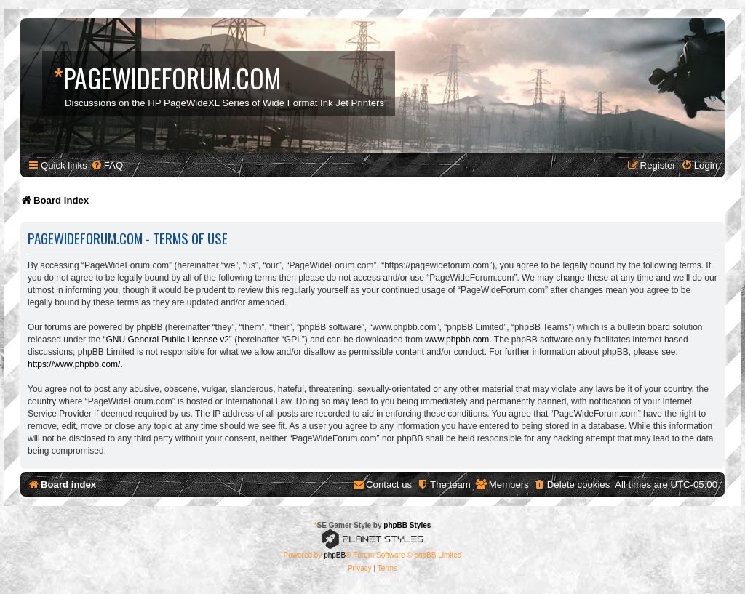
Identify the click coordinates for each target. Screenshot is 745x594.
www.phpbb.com (457, 339)
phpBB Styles (407, 525)
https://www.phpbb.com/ (74, 364)
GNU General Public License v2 (166, 339)
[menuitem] (107, 165)
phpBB (335, 555)
